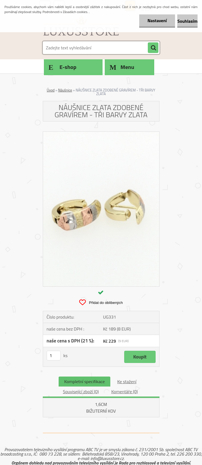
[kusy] (54, 355)
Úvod (50, 90)
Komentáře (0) (124, 391)
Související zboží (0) (81, 391)
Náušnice (65, 90)
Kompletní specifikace (84, 381)
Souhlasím (187, 21)
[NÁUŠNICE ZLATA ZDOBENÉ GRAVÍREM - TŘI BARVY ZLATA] (101, 134)
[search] (153, 48)
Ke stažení (126, 381)
